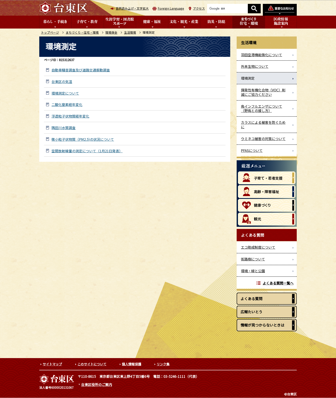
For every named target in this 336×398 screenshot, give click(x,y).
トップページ (50, 32)
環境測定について (65, 93)
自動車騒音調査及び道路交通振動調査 (80, 70)
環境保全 (111, 32)
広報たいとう (251, 311)
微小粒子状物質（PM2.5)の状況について (82, 139)
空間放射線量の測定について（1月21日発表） (87, 151)
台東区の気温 (61, 81)
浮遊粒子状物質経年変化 (70, 116)
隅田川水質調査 (63, 128)
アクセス (199, 8)
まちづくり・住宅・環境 (82, 32)
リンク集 (163, 364)
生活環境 (130, 32)
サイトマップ (52, 364)
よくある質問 (251, 298)
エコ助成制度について (258, 247)
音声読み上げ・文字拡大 (132, 8)
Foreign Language (171, 8)
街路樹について (253, 259)
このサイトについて (91, 364)
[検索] (227, 8)
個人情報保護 (131, 364)
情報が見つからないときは (262, 325)
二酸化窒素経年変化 (66, 104)
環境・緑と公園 (253, 270)
